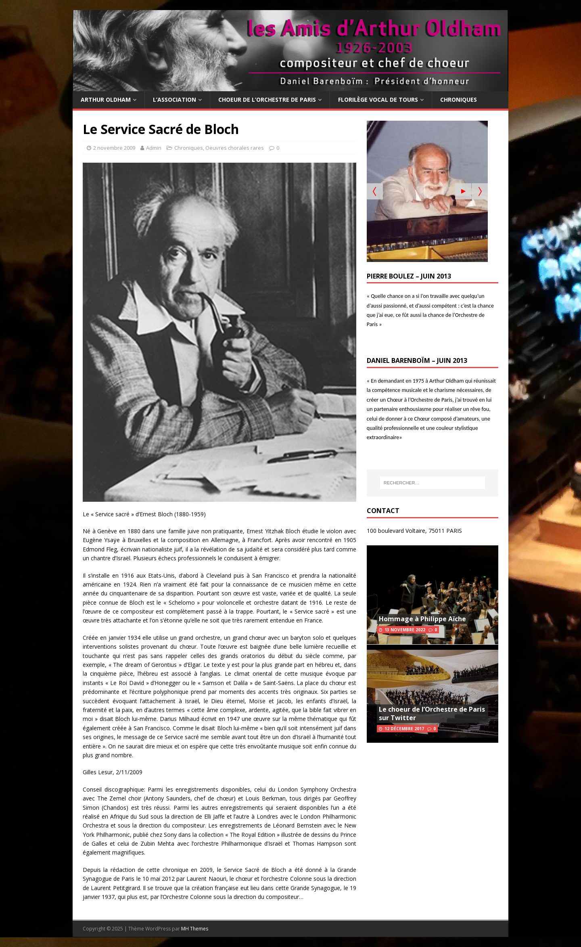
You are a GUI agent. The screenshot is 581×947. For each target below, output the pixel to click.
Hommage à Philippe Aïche (422, 618)
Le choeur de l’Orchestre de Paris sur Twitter (432, 713)
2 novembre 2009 (114, 147)
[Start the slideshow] (463, 191)
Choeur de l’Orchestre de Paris (267, 99)
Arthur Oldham (106, 99)
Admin (153, 147)
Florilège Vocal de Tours (378, 99)
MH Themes (194, 928)
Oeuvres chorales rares (234, 147)
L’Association (174, 99)
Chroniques (458, 99)
